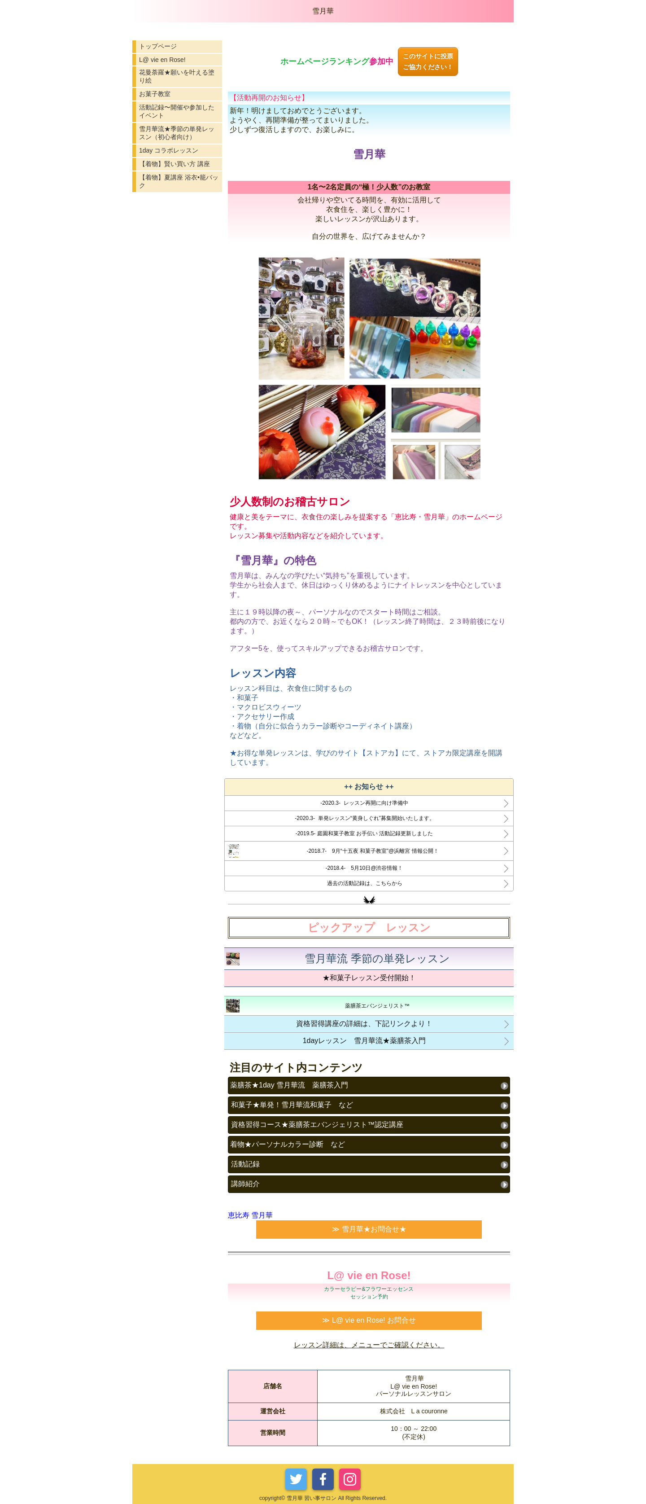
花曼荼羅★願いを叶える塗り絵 (176, 76)
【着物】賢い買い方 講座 (174, 163)
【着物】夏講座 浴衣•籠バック (178, 181)
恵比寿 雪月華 (250, 1215)
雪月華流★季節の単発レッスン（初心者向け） (176, 132)
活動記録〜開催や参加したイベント (176, 111)
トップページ (158, 46)
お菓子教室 (154, 93)
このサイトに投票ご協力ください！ (428, 61)
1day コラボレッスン (168, 150)
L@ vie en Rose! (162, 59)
